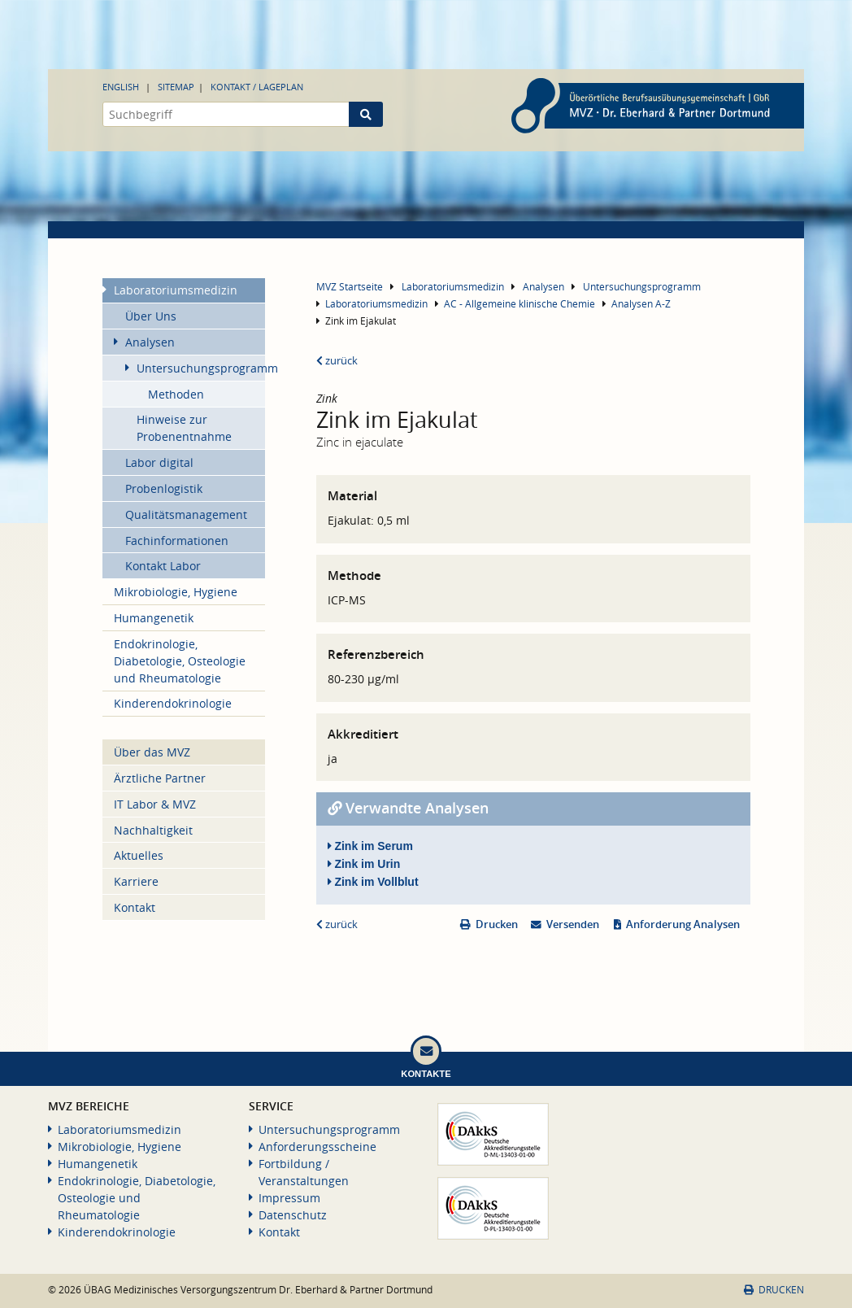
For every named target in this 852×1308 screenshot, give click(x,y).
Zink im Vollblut (373, 881)
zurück (337, 361)
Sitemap (176, 87)
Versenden (572, 924)
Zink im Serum (370, 845)
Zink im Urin (364, 863)
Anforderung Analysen (683, 924)
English (120, 87)
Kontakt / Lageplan (257, 87)
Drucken (497, 924)
